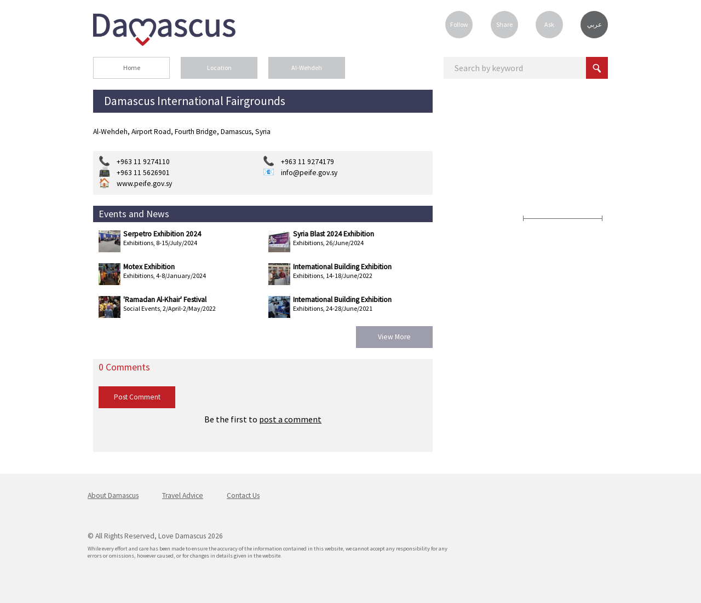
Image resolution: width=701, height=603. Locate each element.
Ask (549, 24)
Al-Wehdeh (306, 67)
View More (394, 336)
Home (131, 67)
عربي (594, 24)
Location (219, 67)
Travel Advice (182, 495)
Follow (459, 24)
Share (504, 24)
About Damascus (113, 495)
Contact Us (243, 495)
